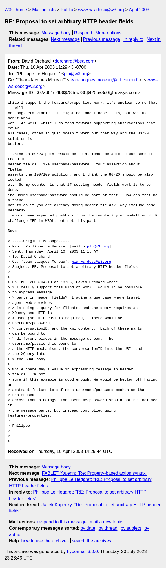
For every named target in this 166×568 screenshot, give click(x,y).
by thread (108, 528)
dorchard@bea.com (74, 61)
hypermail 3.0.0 (82, 551)
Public (67, 9)
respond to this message (61, 522)
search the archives (91, 540)
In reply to (133, 39)
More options (109, 32)
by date (87, 528)
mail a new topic (106, 522)
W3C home (16, 9)
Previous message (101, 39)
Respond (83, 32)
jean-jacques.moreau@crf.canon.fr (104, 80)
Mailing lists (44, 9)
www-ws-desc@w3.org (101, 9)
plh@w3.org (76, 73)
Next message (65, 39)
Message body (56, 32)
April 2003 (139, 9)
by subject (131, 528)
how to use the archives (45, 540)
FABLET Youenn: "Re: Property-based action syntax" (94, 473)
